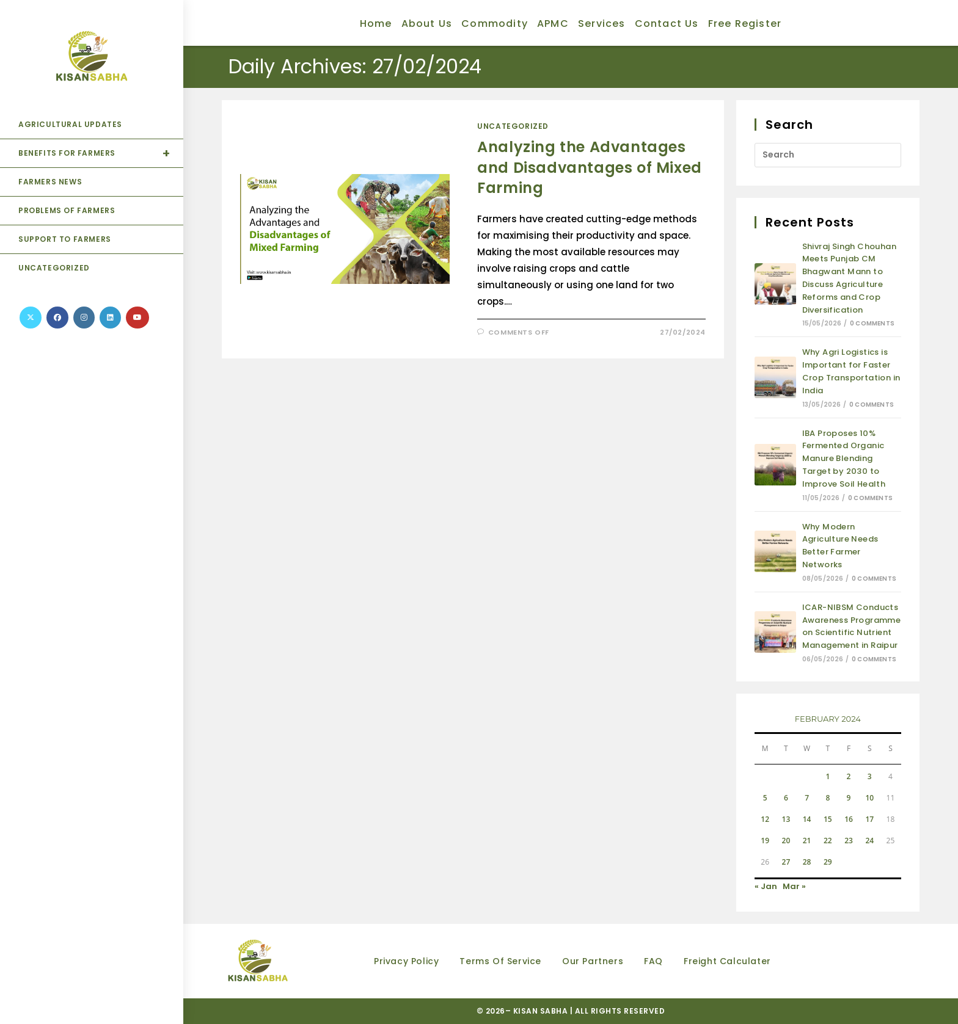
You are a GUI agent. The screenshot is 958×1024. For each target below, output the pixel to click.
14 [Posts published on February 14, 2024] (807, 819)
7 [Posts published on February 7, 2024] (807, 798)
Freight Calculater (727, 961)
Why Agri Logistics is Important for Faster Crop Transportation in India (851, 371)
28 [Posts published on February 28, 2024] (807, 862)
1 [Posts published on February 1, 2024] (827, 776)
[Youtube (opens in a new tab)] (137, 318)
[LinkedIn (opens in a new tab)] (110, 318)
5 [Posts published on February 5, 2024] (765, 798)
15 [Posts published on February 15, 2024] (828, 819)
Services (602, 23)
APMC (553, 23)
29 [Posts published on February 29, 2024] (828, 862)
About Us (427, 23)
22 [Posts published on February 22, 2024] (828, 840)
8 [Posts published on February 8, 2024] (827, 798)
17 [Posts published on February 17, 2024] (869, 819)
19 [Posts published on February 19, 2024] (765, 840)
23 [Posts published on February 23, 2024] (848, 840)
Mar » (794, 886)
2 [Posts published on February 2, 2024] (849, 776)
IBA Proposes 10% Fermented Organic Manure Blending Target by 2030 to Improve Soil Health (844, 458)
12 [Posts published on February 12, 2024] (765, 819)
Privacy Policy (406, 961)
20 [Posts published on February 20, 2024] (786, 840)
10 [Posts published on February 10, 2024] (869, 798)
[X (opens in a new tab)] (31, 318)
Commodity (494, 23)
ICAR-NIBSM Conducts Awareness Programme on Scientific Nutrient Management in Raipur (851, 626)
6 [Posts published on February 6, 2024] (786, 798)
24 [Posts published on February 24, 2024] (869, 840)
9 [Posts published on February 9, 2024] (849, 798)
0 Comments (872, 323)
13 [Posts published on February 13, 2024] (786, 819)
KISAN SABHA (541, 1011)
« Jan (766, 886)
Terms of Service (500, 961)
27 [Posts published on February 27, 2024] (786, 862)
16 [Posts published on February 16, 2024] (848, 819)
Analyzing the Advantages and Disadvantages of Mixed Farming (589, 167)
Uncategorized (513, 126)
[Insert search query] (828, 155)
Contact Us (667, 23)
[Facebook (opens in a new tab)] (57, 318)
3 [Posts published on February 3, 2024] (870, 776)
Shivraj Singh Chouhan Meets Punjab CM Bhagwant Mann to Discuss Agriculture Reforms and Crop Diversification (849, 278)
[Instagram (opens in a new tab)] (84, 318)
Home (376, 23)
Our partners (592, 961)
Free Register (745, 23)
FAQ (653, 961)
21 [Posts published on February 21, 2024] (807, 840)
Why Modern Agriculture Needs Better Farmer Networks (840, 545)
